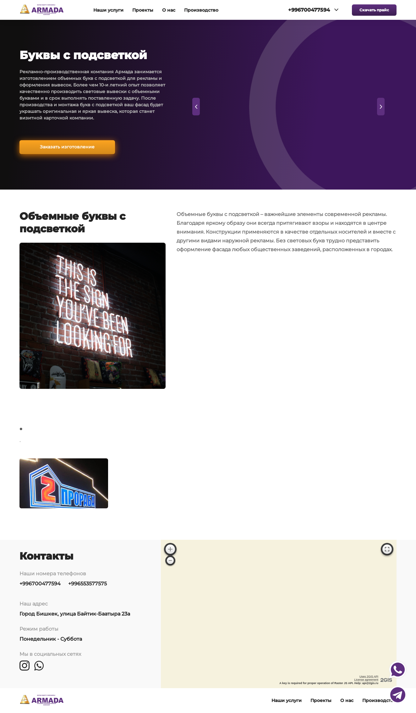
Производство (201, 10)
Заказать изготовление (67, 147)
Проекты (142, 10)
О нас (168, 10)
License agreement (366, 679)
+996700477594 (40, 584)
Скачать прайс (374, 10)
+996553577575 (87, 584)
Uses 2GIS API (368, 676)
